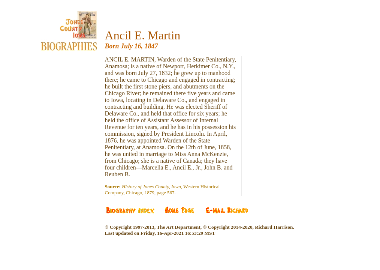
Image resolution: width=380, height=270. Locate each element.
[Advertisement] (74, 101)
